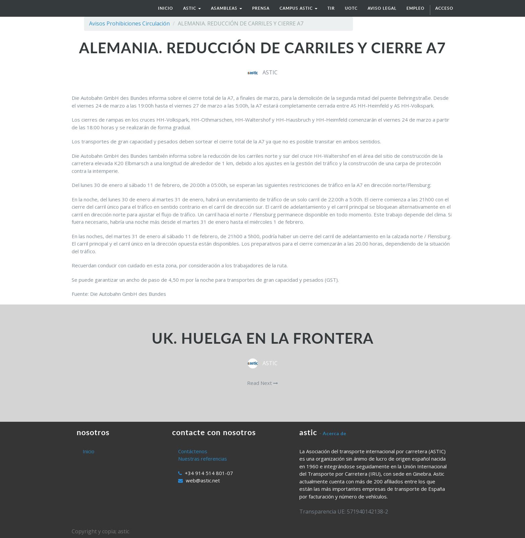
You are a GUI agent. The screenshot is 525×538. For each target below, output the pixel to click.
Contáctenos (192, 451)
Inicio (88, 451)
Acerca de (334, 433)
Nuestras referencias (202, 458)
